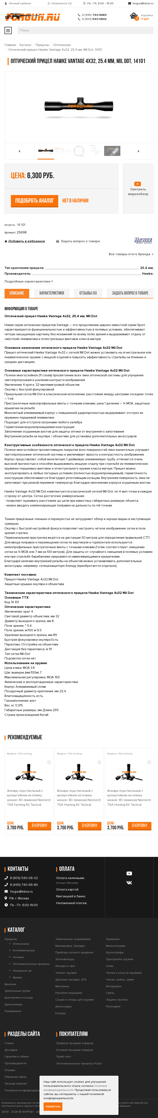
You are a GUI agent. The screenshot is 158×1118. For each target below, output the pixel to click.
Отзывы (10, 1070)
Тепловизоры (64, 959)
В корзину (39, 825)
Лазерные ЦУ (22, 970)
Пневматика (13, 1011)
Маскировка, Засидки (70, 946)
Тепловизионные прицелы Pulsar (79, 1063)
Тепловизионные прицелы (31, 964)
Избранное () (62, 3)
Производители (15, 1063)
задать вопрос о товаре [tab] (130, 293)
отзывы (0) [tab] (88, 293)
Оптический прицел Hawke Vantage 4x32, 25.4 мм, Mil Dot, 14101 (55, 50)
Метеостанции (115, 946)
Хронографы (115, 952)
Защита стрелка (117, 999)
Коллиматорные (24, 950)
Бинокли (10, 984)
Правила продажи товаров (74, 1043)
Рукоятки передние (68, 993)
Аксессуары (63, 1006)
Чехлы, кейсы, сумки (120, 979)
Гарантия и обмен (17, 1056)
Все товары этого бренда (131, 254)
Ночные (18, 957)
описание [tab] (17, 293)
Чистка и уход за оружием (124, 973)
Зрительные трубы (17, 991)
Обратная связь (16, 1077)
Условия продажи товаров (74, 1050)
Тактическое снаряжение (73, 939)
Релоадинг (113, 1006)
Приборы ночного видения (74, 952)
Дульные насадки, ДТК (71, 979)
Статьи (9, 1043)
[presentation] (21, 151)
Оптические (62, 45)
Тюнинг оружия (66, 973)
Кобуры (60, 1013)
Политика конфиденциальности (26, 1090)
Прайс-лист (63, 1056)
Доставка (11, 1050)
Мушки (17, 977)
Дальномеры (13, 1004)
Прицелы (42, 45)
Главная (10, 45)
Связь (110, 993)
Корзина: (147, 17)
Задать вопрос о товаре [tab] (80, 241)
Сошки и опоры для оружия (74, 999)
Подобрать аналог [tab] (34, 201)
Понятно (53, 1106)
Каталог (26, 45)
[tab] (29, 281)
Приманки (113, 939)
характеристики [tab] (52, 293)
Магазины (62, 986)
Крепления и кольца (19, 997)
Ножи (109, 966)
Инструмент (114, 986)
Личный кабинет (20, 3)
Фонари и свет (65, 966)
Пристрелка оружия (119, 959)
